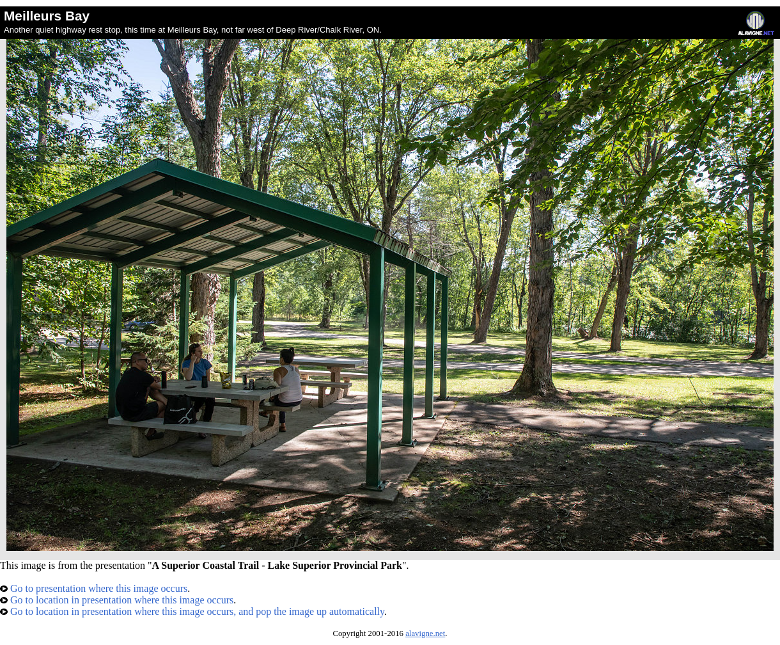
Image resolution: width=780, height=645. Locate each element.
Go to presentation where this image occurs (93, 588)
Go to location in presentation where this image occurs (116, 599)
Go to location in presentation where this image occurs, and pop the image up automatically (192, 611)
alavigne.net (425, 633)
